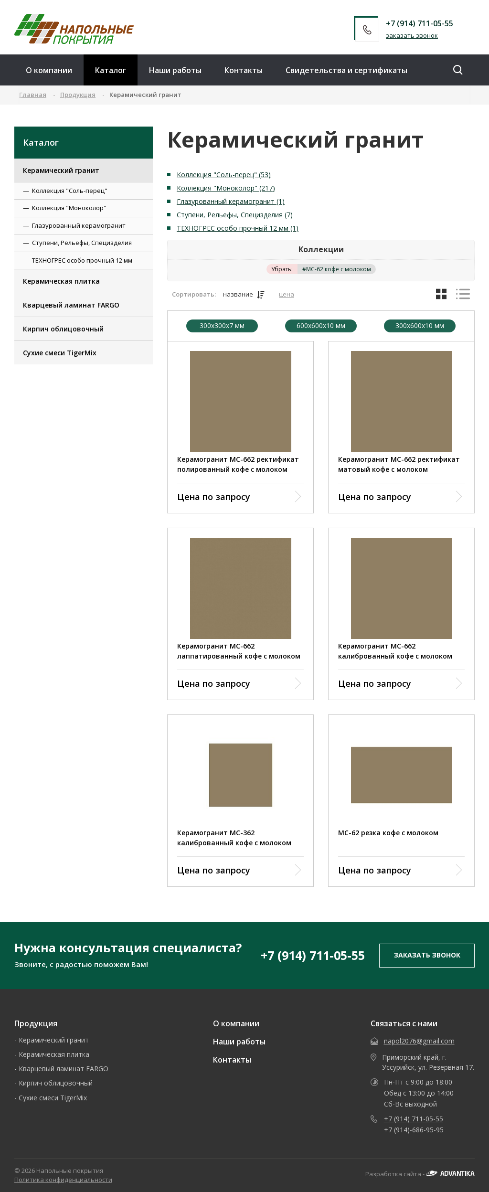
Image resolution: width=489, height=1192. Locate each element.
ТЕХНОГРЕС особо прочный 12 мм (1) (237, 228)
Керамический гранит (61, 170)
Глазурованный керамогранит (79, 225)
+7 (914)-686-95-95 (414, 1129)
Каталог (110, 70)
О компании (49, 70)
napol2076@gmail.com (419, 1040)
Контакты (243, 70)
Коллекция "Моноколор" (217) (226, 187)
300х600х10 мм (419, 325)
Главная (32, 94)
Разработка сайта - (420, 1174)
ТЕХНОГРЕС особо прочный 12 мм (82, 260)
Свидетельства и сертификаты (346, 70)
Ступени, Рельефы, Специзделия (82, 242)
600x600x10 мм (321, 325)
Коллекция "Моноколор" (69, 207)
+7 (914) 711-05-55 (419, 23)
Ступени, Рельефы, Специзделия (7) (235, 214)
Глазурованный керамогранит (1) (231, 201)
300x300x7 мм (222, 325)
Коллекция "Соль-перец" (69, 190)
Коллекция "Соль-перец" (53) (224, 174)
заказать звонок (412, 35)
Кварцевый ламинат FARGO (71, 304)
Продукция (35, 1023)
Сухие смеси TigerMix (59, 352)
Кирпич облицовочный (63, 328)
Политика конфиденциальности (63, 1179)
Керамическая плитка (61, 281)
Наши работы (175, 70)
